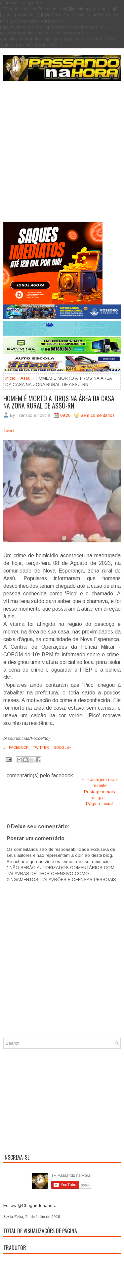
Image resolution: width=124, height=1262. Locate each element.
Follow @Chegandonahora (30, 1205)
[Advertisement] (62, 156)
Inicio (10, 378)
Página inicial (99, 803)
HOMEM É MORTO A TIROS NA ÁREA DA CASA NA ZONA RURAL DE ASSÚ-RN (58, 402)
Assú (25, 378)
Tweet (8, 430)
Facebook (18, 747)
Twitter (40, 747)
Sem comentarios (97, 415)
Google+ (61, 747)
